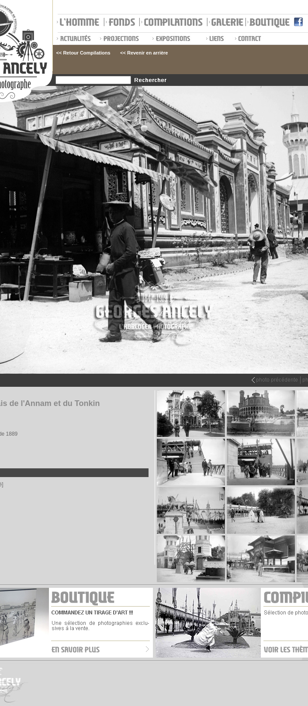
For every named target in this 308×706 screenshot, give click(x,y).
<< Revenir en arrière (144, 52)
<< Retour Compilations (83, 52)
